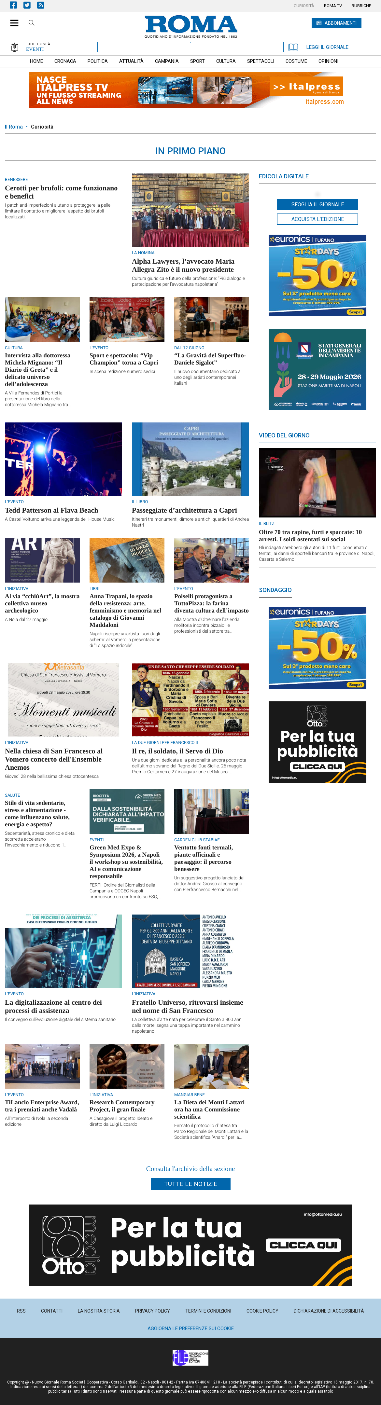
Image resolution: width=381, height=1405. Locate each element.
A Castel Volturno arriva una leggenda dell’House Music (60, 519)
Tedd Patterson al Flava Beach (51, 510)
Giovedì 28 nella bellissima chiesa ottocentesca (52, 776)
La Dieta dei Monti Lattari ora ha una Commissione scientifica (209, 1109)
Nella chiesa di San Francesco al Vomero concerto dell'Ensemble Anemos (54, 759)
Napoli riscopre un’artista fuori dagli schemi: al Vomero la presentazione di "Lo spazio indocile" (125, 639)
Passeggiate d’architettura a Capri (184, 510)
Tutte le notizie (190, 1184)
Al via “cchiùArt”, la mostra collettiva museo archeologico (42, 603)
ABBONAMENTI (341, 23)
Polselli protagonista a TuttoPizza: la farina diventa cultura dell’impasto (211, 603)
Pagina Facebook (16, 5)
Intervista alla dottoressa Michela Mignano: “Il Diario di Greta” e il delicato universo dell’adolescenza (37, 370)
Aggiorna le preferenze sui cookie (191, 1328)
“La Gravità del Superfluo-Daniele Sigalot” (210, 359)
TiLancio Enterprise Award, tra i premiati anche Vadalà (42, 1106)
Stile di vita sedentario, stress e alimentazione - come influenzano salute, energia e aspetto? (37, 814)
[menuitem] (304, 6)
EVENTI (35, 49)
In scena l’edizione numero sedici (122, 371)
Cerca (32, 24)
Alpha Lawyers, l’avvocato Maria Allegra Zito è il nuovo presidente (183, 265)
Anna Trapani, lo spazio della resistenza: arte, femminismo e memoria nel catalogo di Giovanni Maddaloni (125, 610)
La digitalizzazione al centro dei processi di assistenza (53, 1006)
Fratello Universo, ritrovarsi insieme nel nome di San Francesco (187, 1006)
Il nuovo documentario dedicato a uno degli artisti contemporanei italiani (207, 377)
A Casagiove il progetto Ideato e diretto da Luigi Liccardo (121, 1121)
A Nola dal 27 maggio (26, 619)
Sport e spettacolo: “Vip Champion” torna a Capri (124, 359)
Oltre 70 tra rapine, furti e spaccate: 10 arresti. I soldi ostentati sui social (310, 536)
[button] (12, 19)
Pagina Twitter (30, 5)
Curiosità (42, 127)
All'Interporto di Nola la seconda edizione (36, 1121)
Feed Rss (44, 5)
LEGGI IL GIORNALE (318, 47)
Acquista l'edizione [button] (317, 219)
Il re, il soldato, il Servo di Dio (177, 751)
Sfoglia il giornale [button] (317, 204)
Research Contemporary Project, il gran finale (122, 1106)
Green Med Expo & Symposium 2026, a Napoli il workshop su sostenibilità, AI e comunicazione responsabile (126, 862)
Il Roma (14, 127)
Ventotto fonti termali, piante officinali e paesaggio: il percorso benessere (203, 858)
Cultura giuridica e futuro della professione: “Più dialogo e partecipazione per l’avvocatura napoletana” (188, 281)
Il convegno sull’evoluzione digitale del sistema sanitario (60, 1019)
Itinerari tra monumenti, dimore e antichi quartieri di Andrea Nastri (190, 522)
